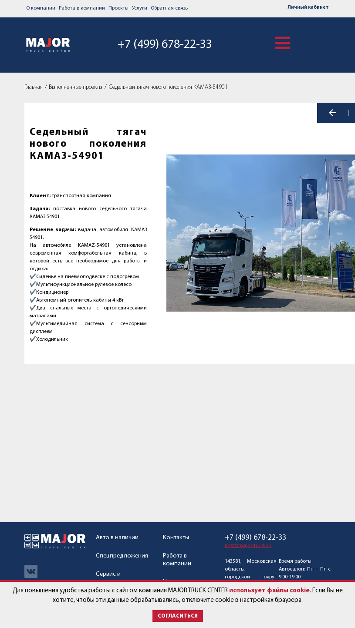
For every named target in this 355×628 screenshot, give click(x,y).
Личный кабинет (308, 7)
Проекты (118, 8)
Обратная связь (169, 8)
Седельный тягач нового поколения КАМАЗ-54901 (168, 87)
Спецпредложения (122, 556)
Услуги (139, 8)
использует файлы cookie (269, 591)
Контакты (176, 537)
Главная (33, 87)
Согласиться (178, 616)
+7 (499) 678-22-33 (163, 44)
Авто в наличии (117, 537)
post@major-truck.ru (248, 545)
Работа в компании (82, 8)
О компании (40, 8)
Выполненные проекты (75, 87)
